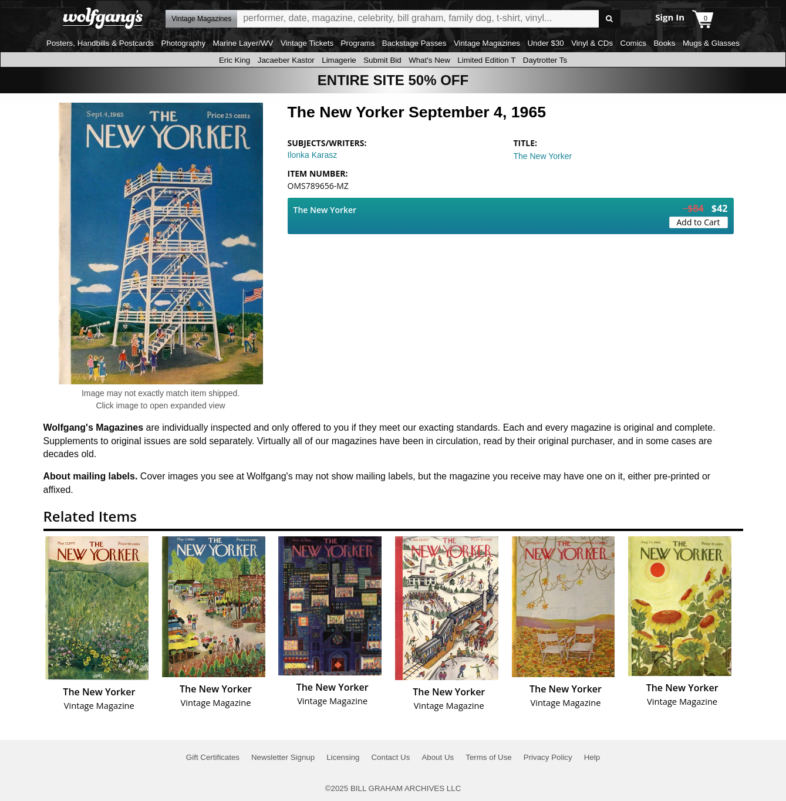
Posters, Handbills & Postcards (100, 43)
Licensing (342, 757)
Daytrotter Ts (545, 60)
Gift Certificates (212, 757)
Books (664, 43)
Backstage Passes (414, 43)
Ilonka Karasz (313, 155)
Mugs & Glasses (711, 43)
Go (609, 19)
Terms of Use (488, 757)
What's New (429, 60)
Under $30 (545, 43)
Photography (183, 43)
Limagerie (339, 60)
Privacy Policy (548, 757)
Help (592, 757)
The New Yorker (543, 156)
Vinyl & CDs (592, 43)
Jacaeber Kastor (286, 60)
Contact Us (390, 757)
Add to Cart (698, 222)
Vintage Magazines (487, 43)
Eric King (234, 60)
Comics (633, 43)
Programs (358, 43)
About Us (437, 757)
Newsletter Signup (283, 757)
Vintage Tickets (307, 43)
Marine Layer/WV (243, 43)
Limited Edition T (486, 60)
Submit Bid (382, 60)
